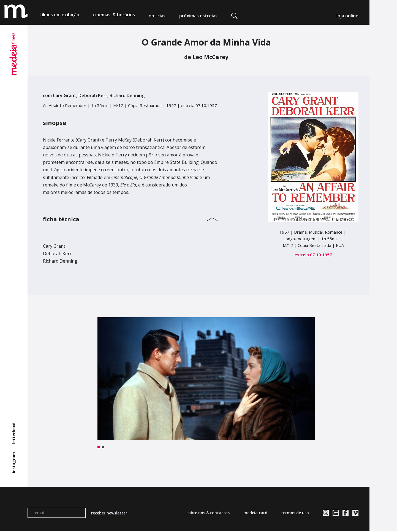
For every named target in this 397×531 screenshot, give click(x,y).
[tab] (130, 218)
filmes (59, 16)
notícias (157, 16)
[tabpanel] (206, 378)
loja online (347, 16)
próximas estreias (198, 16)
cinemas (114, 16)
